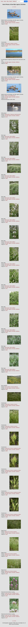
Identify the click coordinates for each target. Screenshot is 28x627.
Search (10, 1)
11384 (6, 45)
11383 (6, 428)
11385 (6, 450)
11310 (6, 266)
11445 (6, 556)
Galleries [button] (14, 1)
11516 (6, 595)
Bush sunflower (8, 386)
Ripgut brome (7, 531)
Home (2, 1)
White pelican (7, 114)
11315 (6, 371)
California (17, 22)
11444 (6, 534)
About (5, 1)
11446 (6, 573)
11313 (6, 332)
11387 (6, 494)
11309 (6, 244)
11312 (6, 310)
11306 (6, 178)
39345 (6, 23)
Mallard (6, 21)
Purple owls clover (8, 593)
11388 (6, 516)
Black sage (7, 136)
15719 (6, 116)
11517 (6, 617)
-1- (12, 6)
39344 (6, 98)
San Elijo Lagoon (8, 22)
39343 (6, 80)
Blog (8, 1)
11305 (6, 160)
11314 (6, 349)
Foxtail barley (7, 43)
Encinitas (13, 22)
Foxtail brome (7, 448)
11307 (6, 200)
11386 (6, 472)
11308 (6, 222)
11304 (6, 138)
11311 (6, 288)
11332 (6, 389)
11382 (6, 406)
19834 (6, 63)
